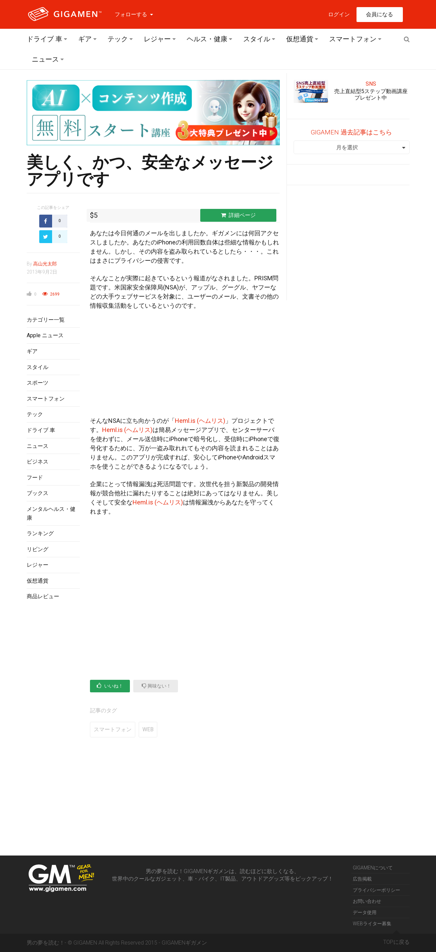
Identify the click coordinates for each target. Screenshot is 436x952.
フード (35, 477)
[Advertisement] (53, 716)
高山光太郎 (45, 263)
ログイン (339, 14)
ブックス (37, 493)
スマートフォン (352, 39)
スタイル (256, 39)
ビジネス (37, 461)
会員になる (379, 14)
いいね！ (110, 686)
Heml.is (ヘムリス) (200, 420)
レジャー (157, 39)
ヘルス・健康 (207, 39)
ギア (85, 39)
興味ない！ (156, 686)
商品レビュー (43, 596)
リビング (37, 549)
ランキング (40, 533)
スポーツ (37, 383)
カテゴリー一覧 (46, 320)
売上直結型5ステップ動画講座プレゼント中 (371, 94)
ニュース (45, 59)
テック (118, 39)
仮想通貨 (299, 39)
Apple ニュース (45, 335)
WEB (148, 729)
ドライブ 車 (44, 39)
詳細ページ (238, 215)
